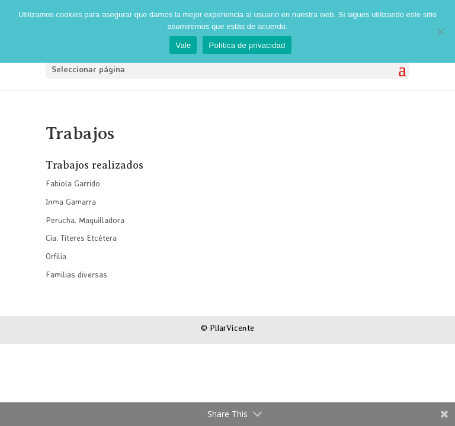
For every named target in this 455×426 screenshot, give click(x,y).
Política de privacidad (247, 45)
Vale (183, 45)
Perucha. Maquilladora (85, 220)
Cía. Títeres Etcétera (81, 238)
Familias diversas (76, 274)
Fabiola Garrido (73, 183)
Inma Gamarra (71, 201)
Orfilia (56, 256)
